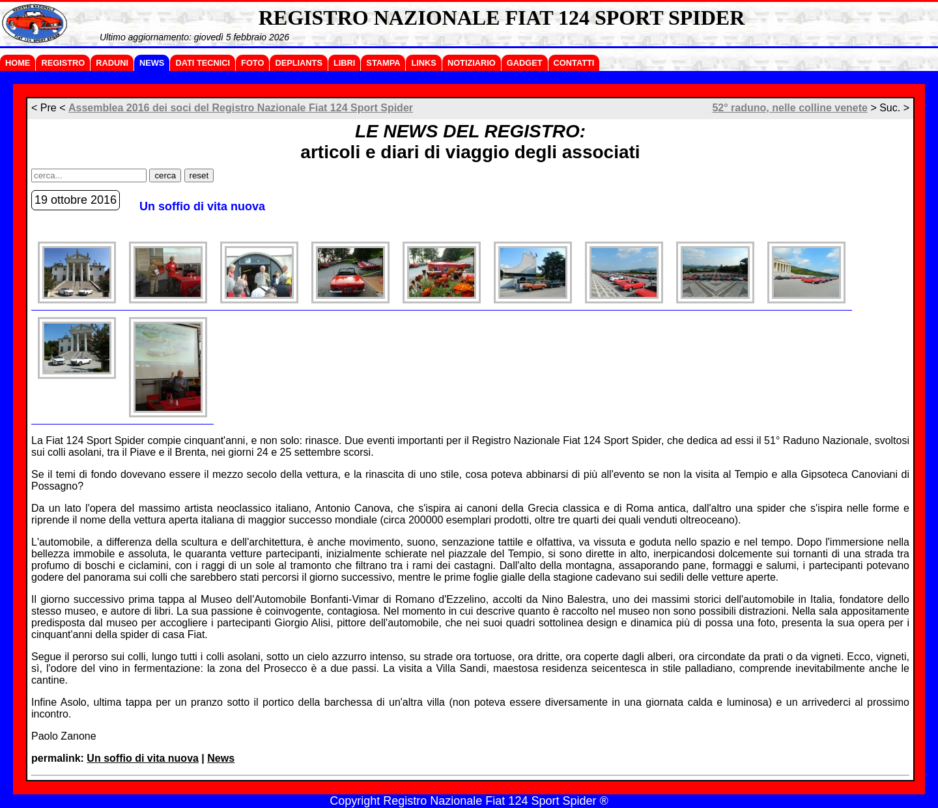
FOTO (252, 63)
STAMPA (383, 63)
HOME (17, 63)
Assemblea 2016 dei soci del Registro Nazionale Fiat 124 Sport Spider (240, 107)
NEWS (151, 63)
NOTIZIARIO (472, 63)
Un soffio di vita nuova (143, 758)
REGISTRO (63, 63)
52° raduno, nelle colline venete (789, 107)
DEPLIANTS (298, 63)
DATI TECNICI (202, 63)
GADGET (525, 63)
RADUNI (112, 63)
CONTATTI (574, 63)
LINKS (423, 63)
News (220, 758)
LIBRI (344, 63)
